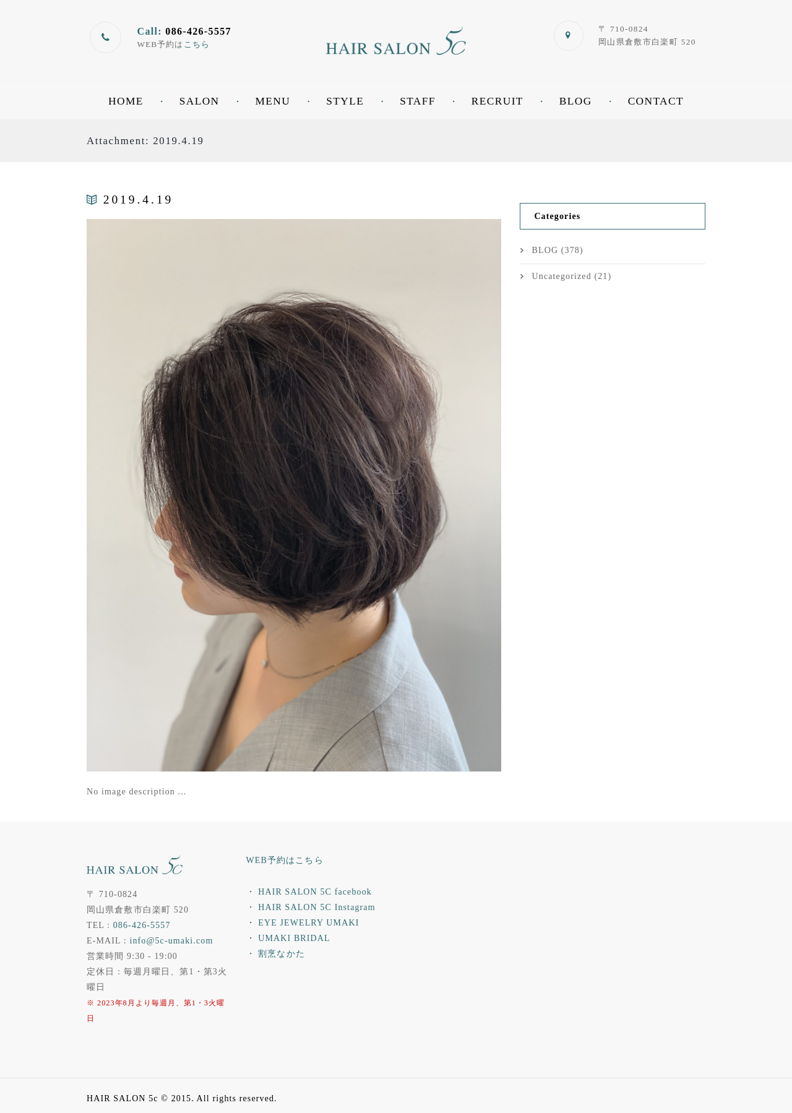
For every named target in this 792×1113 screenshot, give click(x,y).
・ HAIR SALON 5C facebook (309, 891)
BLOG (575, 101)
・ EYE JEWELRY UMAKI (302, 922)
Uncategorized (562, 276)
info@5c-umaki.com (171, 940)
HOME (126, 101)
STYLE (345, 101)
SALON (199, 101)
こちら (197, 44)
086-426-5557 (142, 925)
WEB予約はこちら (285, 860)
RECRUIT (497, 101)
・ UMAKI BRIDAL (288, 938)
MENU (273, 101)
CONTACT (656, 101)
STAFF (418, 101)
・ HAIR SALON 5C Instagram (311, 907)
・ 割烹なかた (275, 953)
